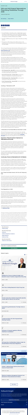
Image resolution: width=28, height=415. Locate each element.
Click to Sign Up (14, 248)
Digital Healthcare (5, 235)
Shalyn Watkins (11, 18)
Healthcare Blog (5, 228)
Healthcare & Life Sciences (6, 240)
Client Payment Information (6, 402)
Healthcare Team (6, 208)
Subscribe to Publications (14, 399)
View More (14, 384)
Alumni (2, 404)
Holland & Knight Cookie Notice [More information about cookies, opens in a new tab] (15, 414)
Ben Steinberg (3, 18)
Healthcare (4, 232)
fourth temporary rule (5, 50)
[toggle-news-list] (26, 254)
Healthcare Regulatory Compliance (8, 233)
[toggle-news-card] (24, 254)
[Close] (26, 411)
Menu (26, 1)
